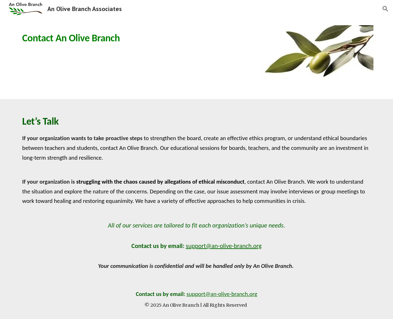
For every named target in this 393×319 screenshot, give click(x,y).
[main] (75, 36)
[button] (385, 8)
